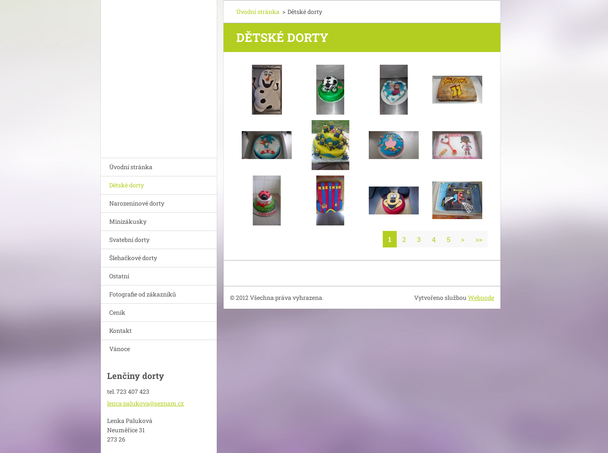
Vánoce (119, 349)
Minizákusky (127, 221)
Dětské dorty (126, 185)
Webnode (481, 298)
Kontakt (120, 331)
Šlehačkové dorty (133, 258)
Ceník (117, 312)
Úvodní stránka (130, 167)
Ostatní (119, 276)
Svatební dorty (129, 240)
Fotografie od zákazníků (142, 294)
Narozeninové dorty (136, 203)
